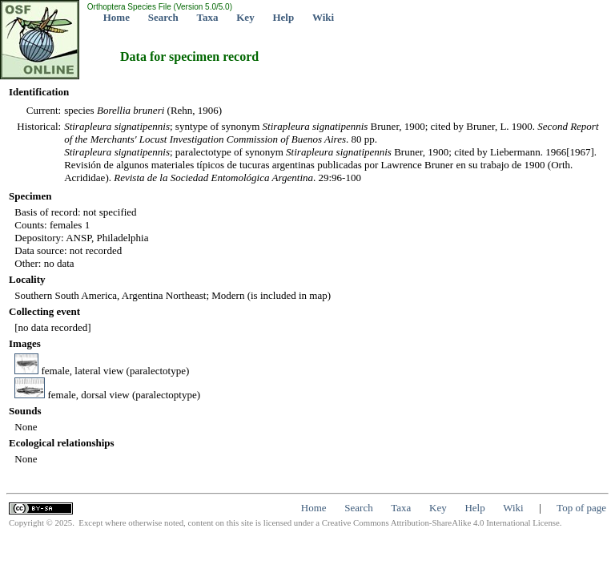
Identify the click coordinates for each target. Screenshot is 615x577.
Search (163, 17)
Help (283, 17)
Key (245, 17)
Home (116, 17)
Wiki (323, 17)
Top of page (581, 508)
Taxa (208, 17)
